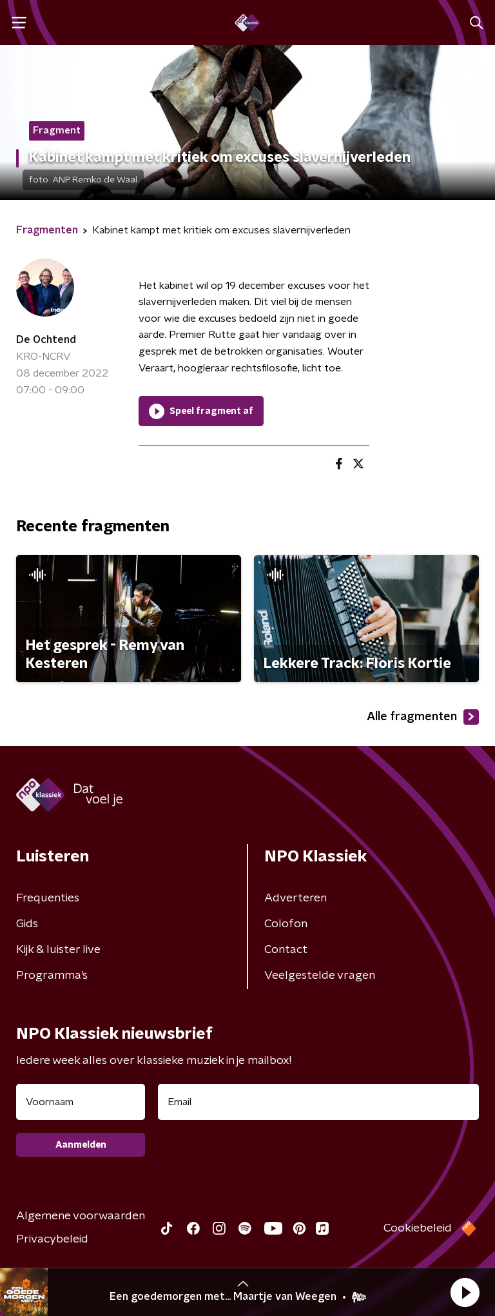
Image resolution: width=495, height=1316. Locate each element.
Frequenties (47, 898)
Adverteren (295, 898)
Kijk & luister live (58, 950)
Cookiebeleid (417, 1228)
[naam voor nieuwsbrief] (80, 1102)
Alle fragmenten (423, 717)
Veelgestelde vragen (319, 975)
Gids (27, 924)
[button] (464, 1292)
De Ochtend (46, 340)
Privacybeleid (52, 1239)
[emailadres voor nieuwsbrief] (318, 1102)
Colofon (285, 924)
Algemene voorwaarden (80, 1216)
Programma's (52, 975)
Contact (285, 950)
